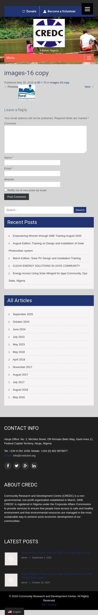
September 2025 (23, 319)
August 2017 (20, 379)
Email (8, 173)
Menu (10, 58)
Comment (10, 123)
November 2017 (22, 372)
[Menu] (87, 9)
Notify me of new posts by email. (27, 195)
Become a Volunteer (62, 11)
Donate (31, 11)
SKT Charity (49, 609)
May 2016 (19, 402)
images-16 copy (59, 82)
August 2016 (20, 394)
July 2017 (19, 387)
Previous (11, 86)
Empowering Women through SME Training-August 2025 (47, 240)
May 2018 (19, 357)
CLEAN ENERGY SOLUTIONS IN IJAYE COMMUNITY (46, 270)
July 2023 (19, 341)
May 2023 (19, 349)
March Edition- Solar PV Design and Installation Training (47, 263)
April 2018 (19, 364)
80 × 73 (42, 82)
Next (89, 86)
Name (8, 162)
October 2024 (21, 326)
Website (9, 184)
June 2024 (19, 334)
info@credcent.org (24, 460)
